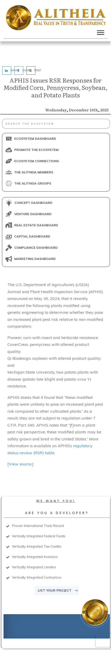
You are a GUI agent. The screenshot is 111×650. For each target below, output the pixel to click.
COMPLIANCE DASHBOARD (36, 228)
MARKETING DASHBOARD (35, 239)
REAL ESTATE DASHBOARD (36, 206)
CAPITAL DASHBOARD (32, 217)
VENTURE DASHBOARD (33, 194)
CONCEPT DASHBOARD (33, 183)
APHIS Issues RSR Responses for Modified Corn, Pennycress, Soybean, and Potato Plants (55, 68)
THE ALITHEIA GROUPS (32, 164)
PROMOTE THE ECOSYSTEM (36, 130)
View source (20, 444)
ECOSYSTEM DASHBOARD (35, 119)
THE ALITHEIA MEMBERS (33, 153)
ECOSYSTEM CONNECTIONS (36, 141)
